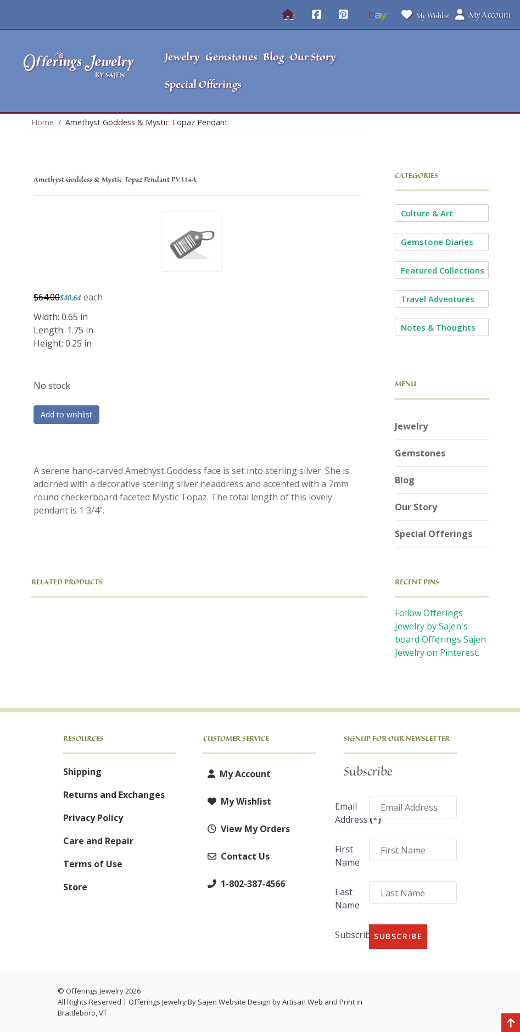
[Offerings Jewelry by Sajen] (79, 71)
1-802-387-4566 (244, 884)
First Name (347, 855)
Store (75, 887)
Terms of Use (92, 864)
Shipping (82, 772)
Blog (405, 480)
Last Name (347, 898)
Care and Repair (98, 841)
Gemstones (420, 453)
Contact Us (236, 856)
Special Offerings (433, 534)
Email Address (348, 812)
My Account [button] (483, 15)
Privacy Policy (93, 818)
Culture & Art (427, 213)
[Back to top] (511, 1024)
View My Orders (246, 829)
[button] (452, 71)
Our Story (416, 507)
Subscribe (348, 935)
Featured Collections (442, 270)
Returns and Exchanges (114, 795)
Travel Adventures (437, 298)
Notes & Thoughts (438, 327)
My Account (237, 774)
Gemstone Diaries (437, 241)
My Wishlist (423, 14)
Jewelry (411, 426)
